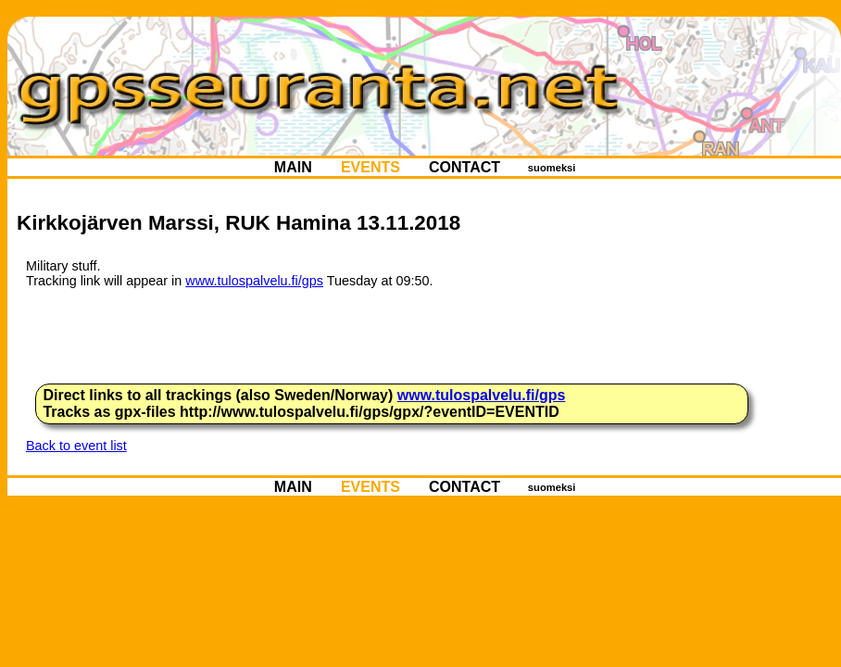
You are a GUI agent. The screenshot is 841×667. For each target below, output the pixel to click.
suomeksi (552, 167)
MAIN (293, 167)
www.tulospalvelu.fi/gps (254, 280)
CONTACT (465, 167)
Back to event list (76, 445)
